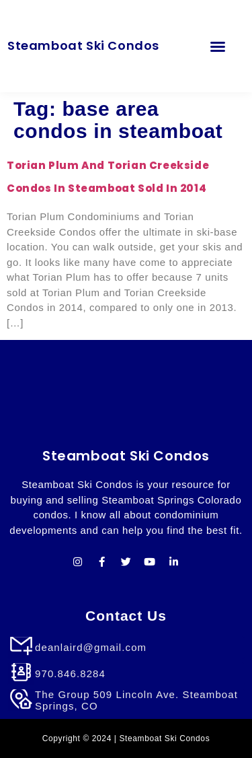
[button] (218, 46)
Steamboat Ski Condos (83, 45)
